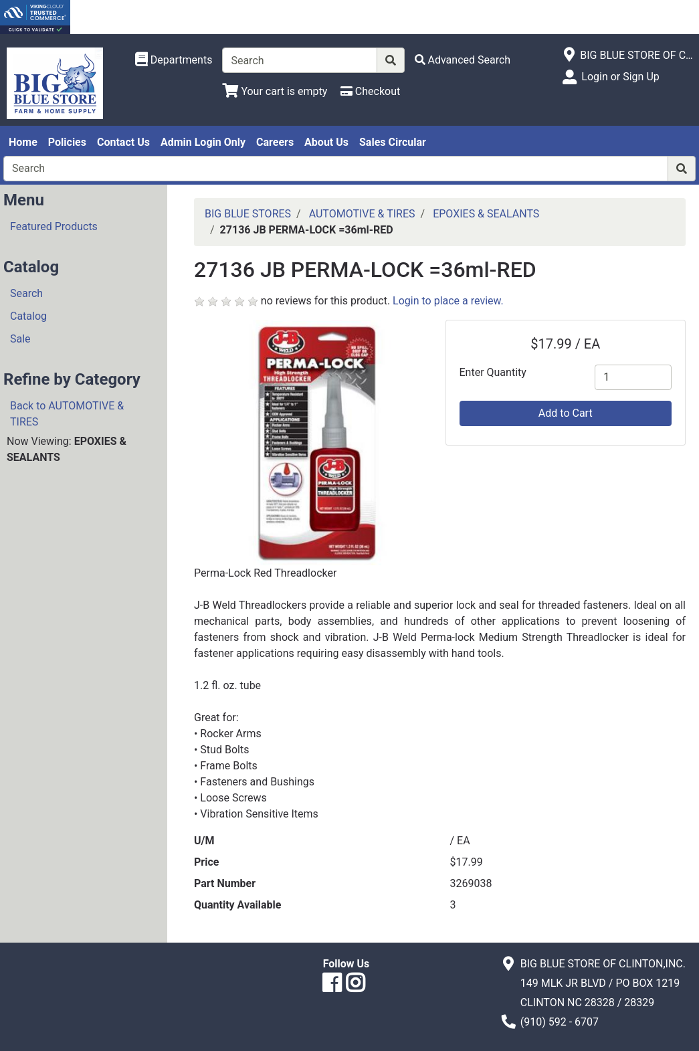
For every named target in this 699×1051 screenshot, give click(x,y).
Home (23, 142)
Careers (275, 142)
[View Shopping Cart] (274, 91)
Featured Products (54, 226)
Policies (67, 142)
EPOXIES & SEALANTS (486, 213)
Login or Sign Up (620, 76)
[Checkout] (370, 91)
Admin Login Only (203, 142)
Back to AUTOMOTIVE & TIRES (67, 413)
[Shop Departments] (174, 60)
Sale (20, 338)
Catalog (28, 316)
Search (26, 293)
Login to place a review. (448, 300)
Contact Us (123, 142)
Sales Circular (392, 142)
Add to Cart (565, 413)
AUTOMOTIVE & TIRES (362, 213)
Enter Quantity (493, 372)
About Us (326, 142)
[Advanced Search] (463, 60)
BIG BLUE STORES (248, 213)
